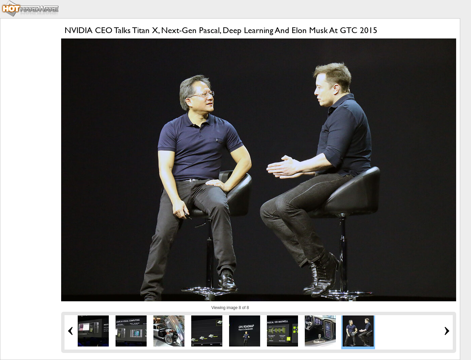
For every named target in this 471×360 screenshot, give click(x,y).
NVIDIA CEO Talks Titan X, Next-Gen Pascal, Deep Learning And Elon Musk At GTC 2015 (221, 30)
